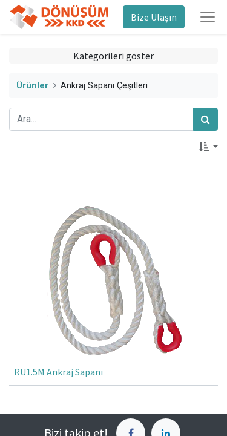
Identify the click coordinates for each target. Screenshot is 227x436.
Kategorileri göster (113, 56)
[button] (208, 146)
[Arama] (205, 119)
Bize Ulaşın (154, 17)
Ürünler (32, 86)
